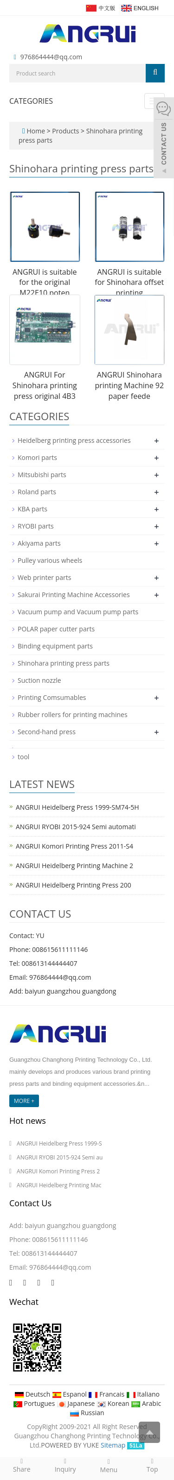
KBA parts (32, 508)
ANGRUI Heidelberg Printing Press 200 (73, 885)
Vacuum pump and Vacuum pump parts (78, 611)
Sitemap (113, 1445)
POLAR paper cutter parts (56, 628)
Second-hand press (47, 731)
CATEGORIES (31, 101)
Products (66, 130)
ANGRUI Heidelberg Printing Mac (59, 1185)
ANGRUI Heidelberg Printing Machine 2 (74, 865)
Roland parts (37, 491)
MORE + (24, 1101)
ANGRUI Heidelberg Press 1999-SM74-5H (77, 807)
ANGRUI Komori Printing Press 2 (58, 1171)
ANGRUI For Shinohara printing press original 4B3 (45, 385)
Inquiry (65, 1465)
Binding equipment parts (55, 646)
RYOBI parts (36, 526)
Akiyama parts (39, 543)
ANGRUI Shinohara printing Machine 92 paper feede (129, 385)
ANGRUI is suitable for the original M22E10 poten (45, 282)
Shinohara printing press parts (64, 663)
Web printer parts (44, 577)
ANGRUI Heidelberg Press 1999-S (59, 1143)
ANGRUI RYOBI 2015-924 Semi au (60, 1157)
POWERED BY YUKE (71, 1445)
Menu (109, 1465)
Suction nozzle (39, 680)
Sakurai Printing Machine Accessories (74, 594)
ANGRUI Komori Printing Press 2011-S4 (74, 846)
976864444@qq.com (51, 56)
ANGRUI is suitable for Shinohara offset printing (129, 282)
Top (152, 1465)
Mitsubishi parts (42, 474)
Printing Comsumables (52, 697)
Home (35, 130)
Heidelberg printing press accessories (74, 440)
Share (22, 1465)
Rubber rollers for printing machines (73, 714)
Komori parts (37, 457)
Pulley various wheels (50, 560)
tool (23, 756)
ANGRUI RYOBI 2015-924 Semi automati (76, 826)
